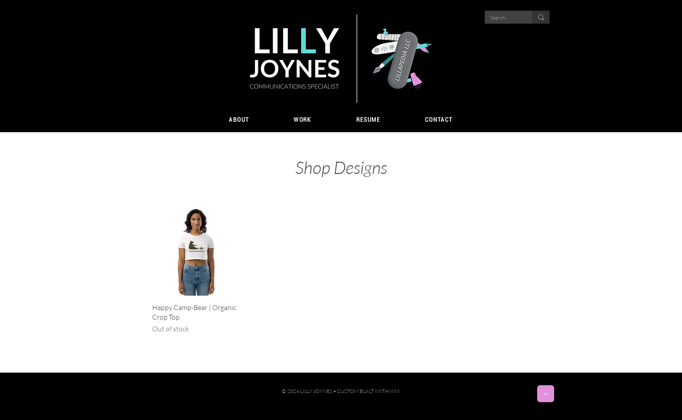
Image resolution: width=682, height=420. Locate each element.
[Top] (545, 393)
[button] (302, 120)
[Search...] (502, 18)
